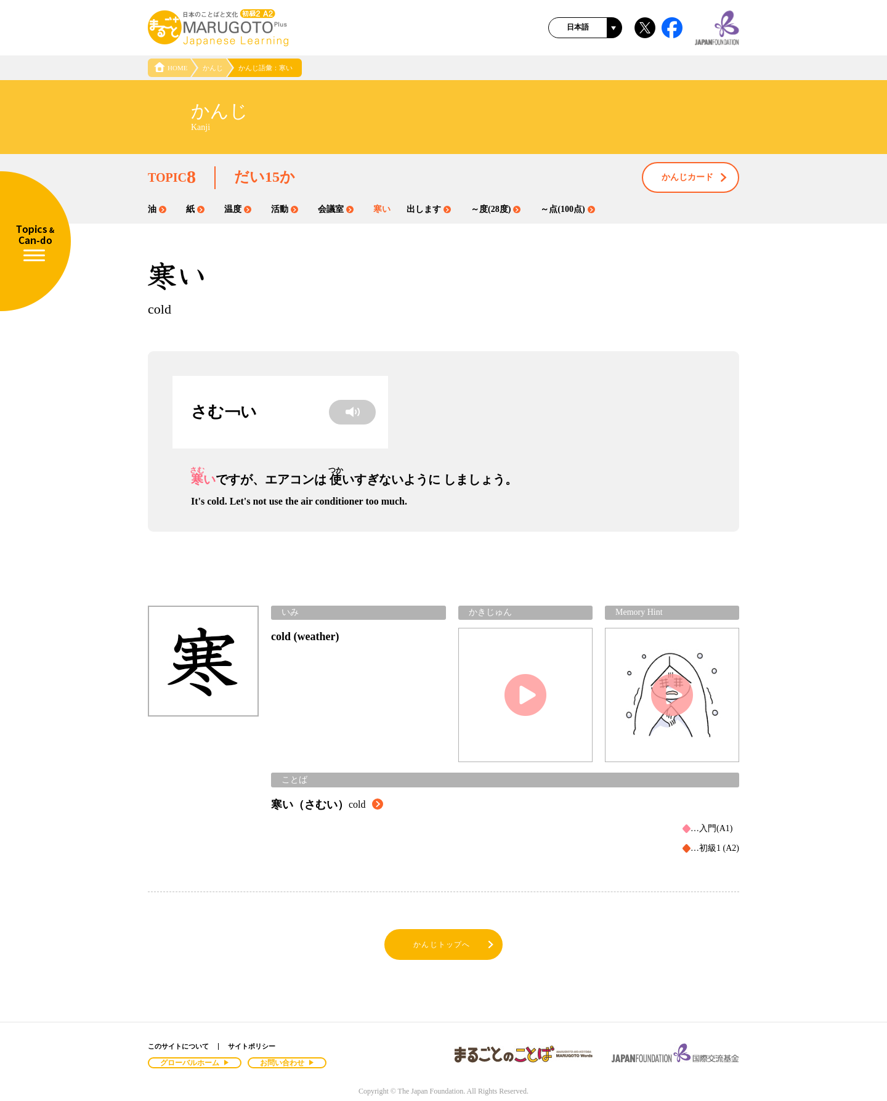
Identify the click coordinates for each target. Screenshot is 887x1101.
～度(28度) (495, 209)
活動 (284, 209)
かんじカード (695, 178)
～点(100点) (567, 209)
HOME (170, 68)
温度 (237, 209)
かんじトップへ (454, 944)
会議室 (336, 209)
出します (429, 209)
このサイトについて (178, 1046)
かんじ (213, 67)
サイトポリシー (251, 1046)
